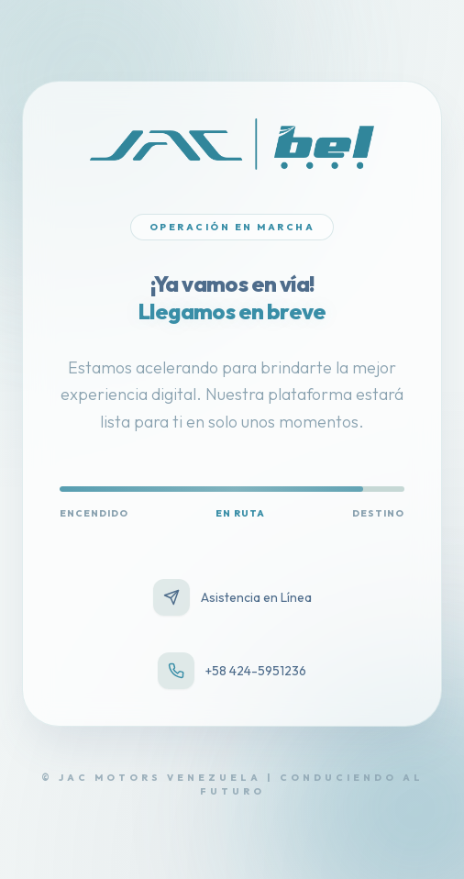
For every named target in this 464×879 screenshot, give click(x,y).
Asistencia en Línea (232, 597)
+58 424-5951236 (232, 670)
